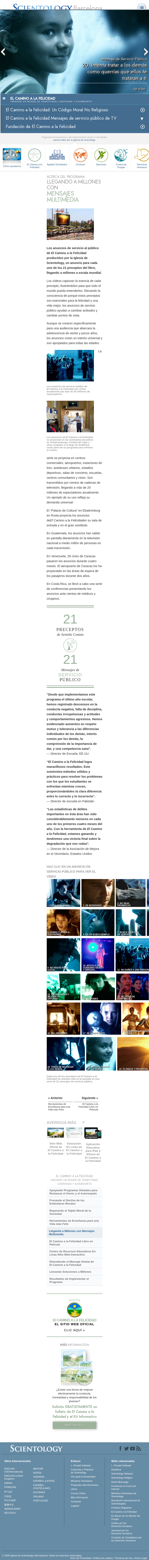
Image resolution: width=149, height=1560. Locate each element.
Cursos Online (78, 1493)
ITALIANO (38, 1496)
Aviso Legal (141, 1558)
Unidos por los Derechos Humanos (121, 1524)
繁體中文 (9, 1504)
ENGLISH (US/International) (13, 1470)
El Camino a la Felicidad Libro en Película (71, 1243)
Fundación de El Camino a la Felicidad (40, 126)
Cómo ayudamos (12, 166)
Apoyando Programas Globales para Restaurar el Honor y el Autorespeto (73, 1192)
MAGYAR (38, 1468)
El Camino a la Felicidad (34, 157)
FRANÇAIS (10, 1487)
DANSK (8, 1483)
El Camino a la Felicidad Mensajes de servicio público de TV (61, 118)
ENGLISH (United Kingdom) (13, 1477)
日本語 (7, 1496)
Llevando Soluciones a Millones (70, 1271)
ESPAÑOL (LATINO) (44, 1481)
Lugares (75, 1505)
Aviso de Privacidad (80, 1558)
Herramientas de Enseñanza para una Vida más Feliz (74, 1222)
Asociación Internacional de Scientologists (125, 1502)
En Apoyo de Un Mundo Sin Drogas (125, 1517)
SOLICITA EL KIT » (74, 1425)
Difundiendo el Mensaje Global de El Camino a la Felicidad (71, 1263)
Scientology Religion (122, 1477)
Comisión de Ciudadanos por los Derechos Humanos (126, 1539)
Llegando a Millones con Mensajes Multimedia (72, 1232)
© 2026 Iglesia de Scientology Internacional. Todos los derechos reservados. (42, 1555)
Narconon (101, 156)
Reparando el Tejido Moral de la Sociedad (70, 1212)
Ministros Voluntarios (82, 1481)
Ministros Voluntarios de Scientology (123, 1495)
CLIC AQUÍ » (74, 1330)
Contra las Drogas (121, 157)
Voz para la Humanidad (83, 1476)
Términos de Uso (124, 1558)
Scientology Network (122, 1473)
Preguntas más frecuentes (84, 1485)
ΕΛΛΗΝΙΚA (39, 1492)
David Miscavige (119, 1482)
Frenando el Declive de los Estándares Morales (66, 1202)
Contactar (76, 1501)
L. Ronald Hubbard (80, 1465)
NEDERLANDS (12, 1508)
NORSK (37, 1472)
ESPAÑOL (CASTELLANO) (41, 1486)
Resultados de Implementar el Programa (69, 1280)
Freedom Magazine (121, 1507)
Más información (79, 1497)
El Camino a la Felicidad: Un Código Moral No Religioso (57, 110)
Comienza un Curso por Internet (123, 1487)
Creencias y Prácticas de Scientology (82, 1471)
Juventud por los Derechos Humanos (121, 1532)
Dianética (116, 1469)
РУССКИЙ (9, 1500)
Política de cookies (103, 1558)
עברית (8, 1491)
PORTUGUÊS (40, 1500)
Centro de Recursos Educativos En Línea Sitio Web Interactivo (72, 1253)
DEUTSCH (10, 1513)
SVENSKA (38, 1477)
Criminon (80, 156)
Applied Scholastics (57, 156)
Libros (74, 1489)
